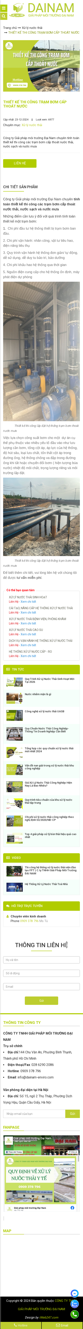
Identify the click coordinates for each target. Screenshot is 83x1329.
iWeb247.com (48, 1317)
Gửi (41, 1000)
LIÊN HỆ (20, 163)
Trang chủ (10, 28)
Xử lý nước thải (32, 28)
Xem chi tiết (28, 601)
